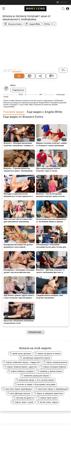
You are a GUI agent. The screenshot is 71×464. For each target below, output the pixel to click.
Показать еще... (35, 332)
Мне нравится (5, 70)
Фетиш (47, 24)
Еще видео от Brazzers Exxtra (23, 117)
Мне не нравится (9, 70)
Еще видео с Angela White (44, 112)
